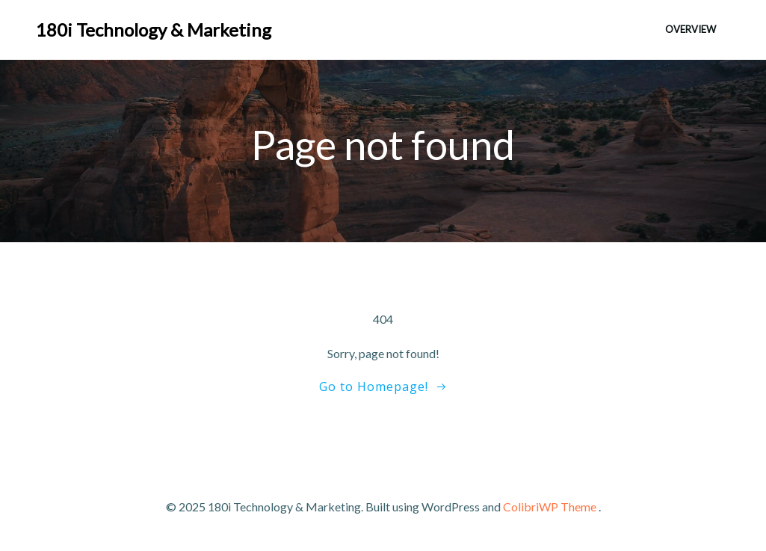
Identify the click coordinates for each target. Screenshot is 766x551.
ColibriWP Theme (549, 506)
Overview (690, 29)
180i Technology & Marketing (153, 29)
